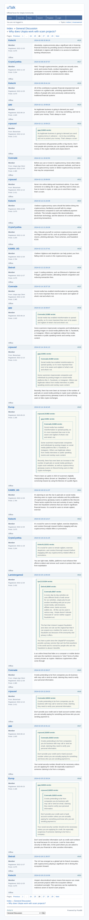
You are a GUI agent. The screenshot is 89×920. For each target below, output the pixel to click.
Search (40, 18)
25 (35, 36)
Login (59, 18)
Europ (11, 407)
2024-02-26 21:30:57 (42, 856)
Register (50, 18)
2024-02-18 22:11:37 (42, 490)
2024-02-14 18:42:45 (42, 407)
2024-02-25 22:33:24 (42, 778)
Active (68, 22)
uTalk (11, 7)
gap (10, 104)
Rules (29, 18)
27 (44, 36)
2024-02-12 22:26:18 (42, 267)
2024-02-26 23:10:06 (42, 875)
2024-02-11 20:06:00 (42, 179)
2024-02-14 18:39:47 (42, 308)
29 (52, 36)
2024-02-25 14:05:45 (42, 575)
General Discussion (26, 28)
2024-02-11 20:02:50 (42, 158)
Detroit (11, 267)
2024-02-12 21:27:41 (42, 249)
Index (10, 18)
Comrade (12, 158)
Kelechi (12, 40)
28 (48, 36)
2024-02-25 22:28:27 (42, 670)
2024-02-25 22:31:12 (42, 726)
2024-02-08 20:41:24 (42, 83)
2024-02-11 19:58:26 (42, 105)
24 (31, 36)
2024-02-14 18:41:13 (42, 347)
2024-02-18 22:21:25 (42, 538)
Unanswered (77, 22)
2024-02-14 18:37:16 (42, 286)
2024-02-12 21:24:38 (42, 201)
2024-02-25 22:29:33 (42, 691)
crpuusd (12, 123)
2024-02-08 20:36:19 (42, 40)
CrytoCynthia (14, 62)
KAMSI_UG (13, 249)
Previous (16, 36)
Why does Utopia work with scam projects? (32, 31)
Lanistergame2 (15, 575)
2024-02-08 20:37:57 (42, 62)
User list (21, 18)
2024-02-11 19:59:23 (42, 124)
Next (57, 36)
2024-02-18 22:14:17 (42, 519)
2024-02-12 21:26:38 (42, 227)
